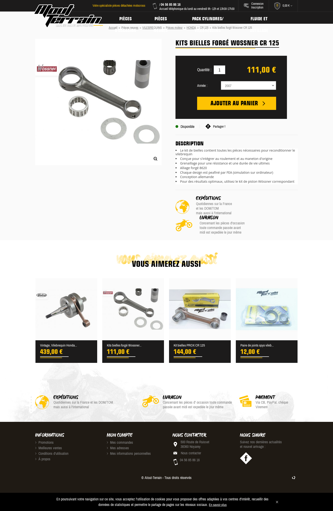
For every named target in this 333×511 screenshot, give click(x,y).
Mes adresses (118, 434)
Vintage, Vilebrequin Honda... (59, 331)
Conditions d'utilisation (51, 439)
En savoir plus (217, 505)
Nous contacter (191, 439)
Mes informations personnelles (129, 439)
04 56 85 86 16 (170, 4)
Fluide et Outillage (263, 18)
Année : (202, 85)
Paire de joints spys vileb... (258, 331)
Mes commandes (120, 428)
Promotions (44, 428)
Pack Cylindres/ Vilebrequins (210, 18)
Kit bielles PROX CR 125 (190, 331)
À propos (42, 445)
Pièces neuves (162, 18)
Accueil (113, 27)
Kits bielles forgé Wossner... (125, 331)
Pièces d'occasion (126, 18)
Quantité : (204, 69)
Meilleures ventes (48, 434)
